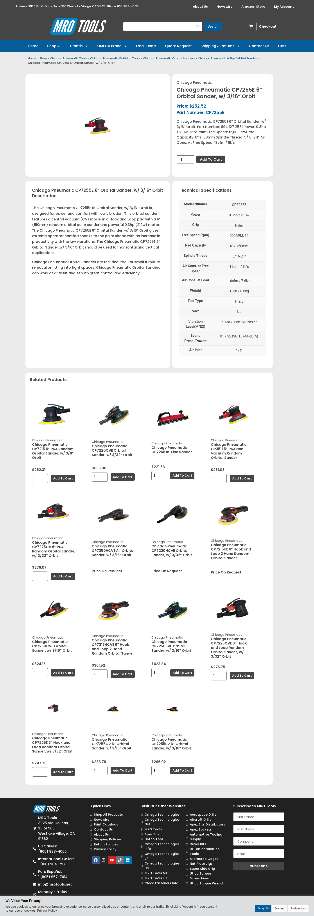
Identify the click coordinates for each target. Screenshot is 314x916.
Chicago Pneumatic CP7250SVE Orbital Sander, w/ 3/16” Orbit (171, 646)
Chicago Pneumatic (194, 82)
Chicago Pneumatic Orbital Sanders (169, 58)
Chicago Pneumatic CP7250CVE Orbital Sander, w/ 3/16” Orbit (52, 646)
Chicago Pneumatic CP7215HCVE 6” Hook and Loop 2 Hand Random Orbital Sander (113, 647)
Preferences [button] (298, 908)
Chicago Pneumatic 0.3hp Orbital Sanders (228, 58)
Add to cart (211, 159)
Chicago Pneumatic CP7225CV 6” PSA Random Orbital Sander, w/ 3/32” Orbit (53, 549)
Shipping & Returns (220, 46)
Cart (282, 45)
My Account (284, 6)
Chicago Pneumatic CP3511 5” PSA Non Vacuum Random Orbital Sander (228, 451)
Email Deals (146, 45)
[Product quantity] (185, 159)
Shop (43, 58)
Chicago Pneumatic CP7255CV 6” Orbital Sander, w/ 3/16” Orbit (111, 744)
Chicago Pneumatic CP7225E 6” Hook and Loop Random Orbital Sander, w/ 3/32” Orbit (52, 745)
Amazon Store (253, 6)
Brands (79, 46)
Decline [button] (279, 908)
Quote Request (178, 45)
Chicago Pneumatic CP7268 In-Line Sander (171, 449)
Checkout (267, 26)
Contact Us (259, 45)
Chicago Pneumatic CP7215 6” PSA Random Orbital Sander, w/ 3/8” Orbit (53, 451)
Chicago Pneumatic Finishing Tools (115, 58)
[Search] (162, 26)
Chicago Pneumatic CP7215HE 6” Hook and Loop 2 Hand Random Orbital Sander (231, 551)
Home (33, 45)
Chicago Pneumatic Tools (68, 58)
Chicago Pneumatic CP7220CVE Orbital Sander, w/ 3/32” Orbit (112, 450)
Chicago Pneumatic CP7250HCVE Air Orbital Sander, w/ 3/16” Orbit (113, 550)
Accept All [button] (263, 908)
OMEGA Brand (112, 46)
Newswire (225, 6)
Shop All (54, 45)
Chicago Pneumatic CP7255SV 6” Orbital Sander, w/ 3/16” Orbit (171, 744)
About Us (200, 6)
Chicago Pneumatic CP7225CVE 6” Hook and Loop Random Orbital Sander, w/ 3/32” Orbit (229, 647)
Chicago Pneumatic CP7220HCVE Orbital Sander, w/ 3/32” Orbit (171, 550)
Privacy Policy (47, 910)
